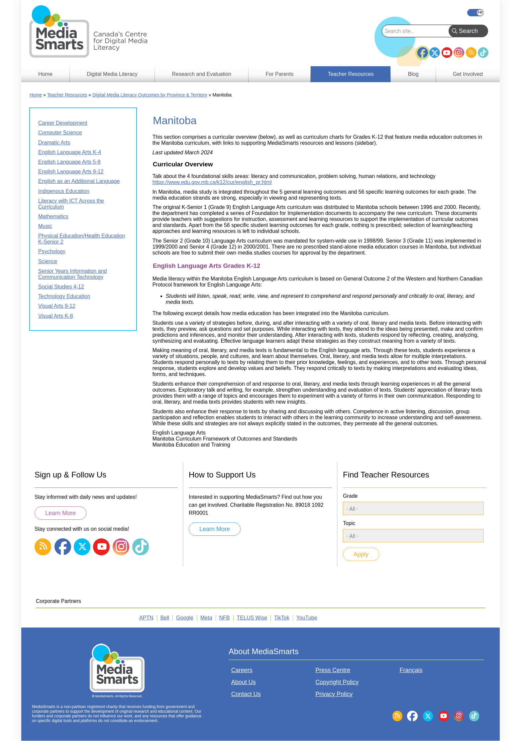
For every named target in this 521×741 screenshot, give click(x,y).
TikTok (483, 52)
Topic (349, 523)
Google (184, 618)
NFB (224, 618)
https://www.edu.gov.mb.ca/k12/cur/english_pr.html (212, 182)
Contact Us (246, 694)
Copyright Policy (337, 682)
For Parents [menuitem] (280, 74)
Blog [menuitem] (413, 74)
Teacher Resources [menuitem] (350, 74)
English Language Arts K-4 (69, 152)
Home (36, 94)
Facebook (422, 50)
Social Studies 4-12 (61, 286)
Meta (206, 618)
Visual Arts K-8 (55, 316)
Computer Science (60, 132)
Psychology (51, 251)
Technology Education (64, 296)
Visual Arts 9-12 (56, 306)
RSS (471, 52)
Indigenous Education (63, 191)
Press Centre (332, 670)
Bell (164, 618)
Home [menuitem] (45, 74)
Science (47, 261)
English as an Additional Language (79, 181)
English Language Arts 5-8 (69, 162)
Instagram (459, 52)
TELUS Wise (252, 618)
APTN (146, 618)
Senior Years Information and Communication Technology (72, 274)
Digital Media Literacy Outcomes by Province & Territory (149, 94)
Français (475, 12)
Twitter (434, 52)
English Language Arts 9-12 (71, 171)
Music (45, 226)
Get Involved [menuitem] (468, 74)
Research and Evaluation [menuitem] (201, 74)
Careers (242, 670)
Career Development (62, 123)
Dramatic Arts (54, 142)
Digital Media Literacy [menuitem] (112, 74)
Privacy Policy (334, 694)
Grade (350, 496)
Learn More (60, 513)
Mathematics (53, 216)
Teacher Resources (67, 94)
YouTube (447, 52)
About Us (243, 682)
